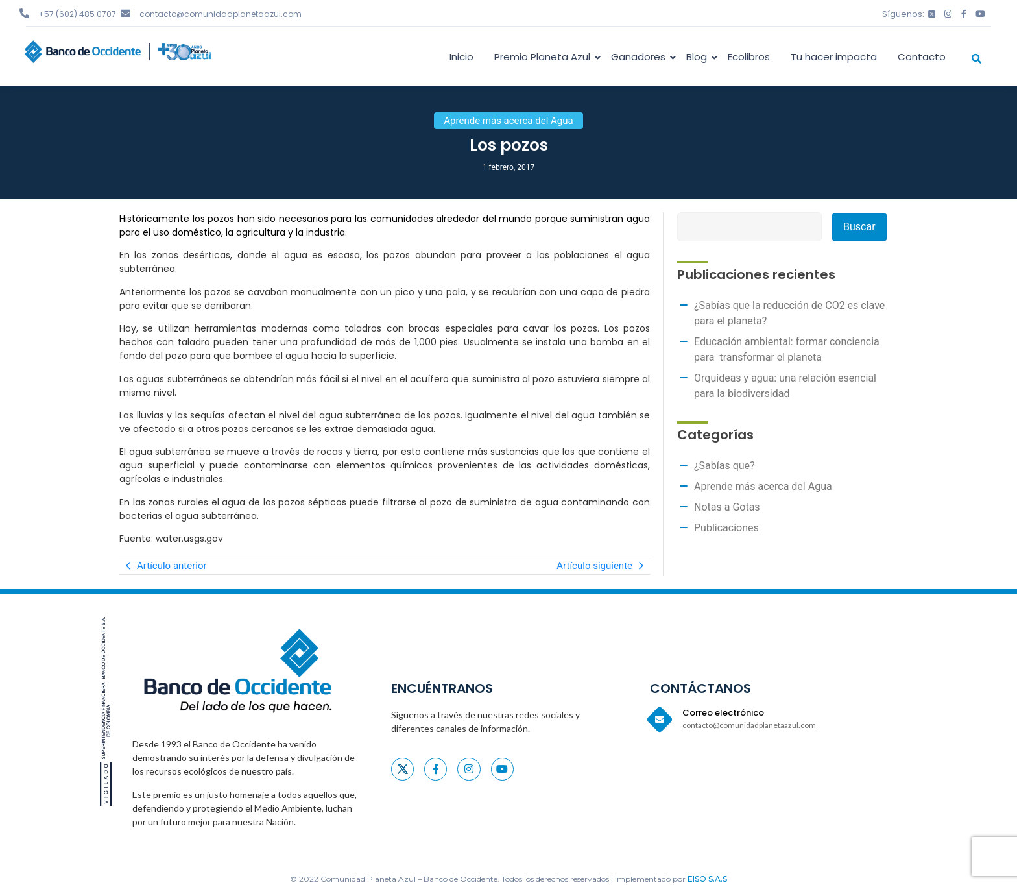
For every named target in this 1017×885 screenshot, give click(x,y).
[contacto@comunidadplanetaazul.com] (125, 13)
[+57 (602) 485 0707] (24, 13)
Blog (699, 57)
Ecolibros (749, 57)
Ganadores (640, 57)
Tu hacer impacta (834, 57)
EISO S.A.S (707, 879)
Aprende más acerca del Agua (763, 486)
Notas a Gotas (727, 507)
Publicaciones (726, 528)
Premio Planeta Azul (544, 57)
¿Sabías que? (724, 465)
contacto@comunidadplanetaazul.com (220, 13)
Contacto (922, 57)
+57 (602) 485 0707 (77, 13)
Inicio (461, 57)
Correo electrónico (723, 713)
